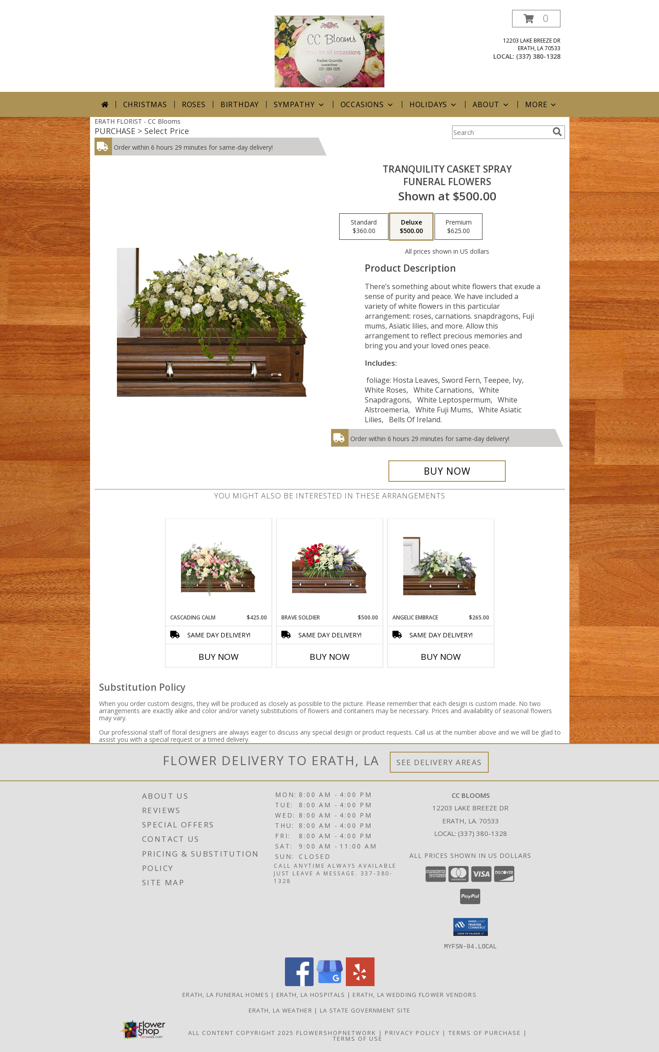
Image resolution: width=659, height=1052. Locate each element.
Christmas (145, 104)
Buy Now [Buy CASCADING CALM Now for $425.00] (218, 656)
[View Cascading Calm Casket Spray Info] (218, 566)
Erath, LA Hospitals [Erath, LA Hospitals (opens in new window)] (310, 994)
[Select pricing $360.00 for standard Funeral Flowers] (364, 227)
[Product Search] (500, 132)
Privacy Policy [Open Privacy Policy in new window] (412, 1032)
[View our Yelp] (360, 983)
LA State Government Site (365, 1010)
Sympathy (299, 104)
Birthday (239, 104)
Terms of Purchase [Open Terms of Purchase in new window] (484, 1032)
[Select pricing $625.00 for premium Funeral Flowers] (458, 227)
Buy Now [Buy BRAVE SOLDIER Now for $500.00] (330, 656)
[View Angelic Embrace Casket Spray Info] (440, 566)
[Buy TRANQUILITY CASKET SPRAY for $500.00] (447, 471)
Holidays (433, 104)
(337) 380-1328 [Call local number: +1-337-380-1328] (538, 56)
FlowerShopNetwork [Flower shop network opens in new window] (336, 1032)
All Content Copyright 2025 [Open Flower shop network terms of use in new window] (241, 1032)
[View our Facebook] (299, 983)
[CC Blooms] (329, 51)
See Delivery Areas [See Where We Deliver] (439, 762)
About (491, 104)
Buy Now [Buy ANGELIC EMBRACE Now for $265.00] (441, 656)
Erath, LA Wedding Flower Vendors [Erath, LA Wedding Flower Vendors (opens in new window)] (415, 994)
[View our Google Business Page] (329, 983)
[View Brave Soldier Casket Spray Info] (329, 566)
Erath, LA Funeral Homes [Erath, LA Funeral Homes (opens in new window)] (225, 994)
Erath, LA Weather (280, 1010)
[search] (557, 132)
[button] (536, 18)
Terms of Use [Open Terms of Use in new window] (358, 1038)
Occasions (367, 104)
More (541, 104)
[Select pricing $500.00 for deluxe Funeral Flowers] (411, 227)
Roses (194, 104)
